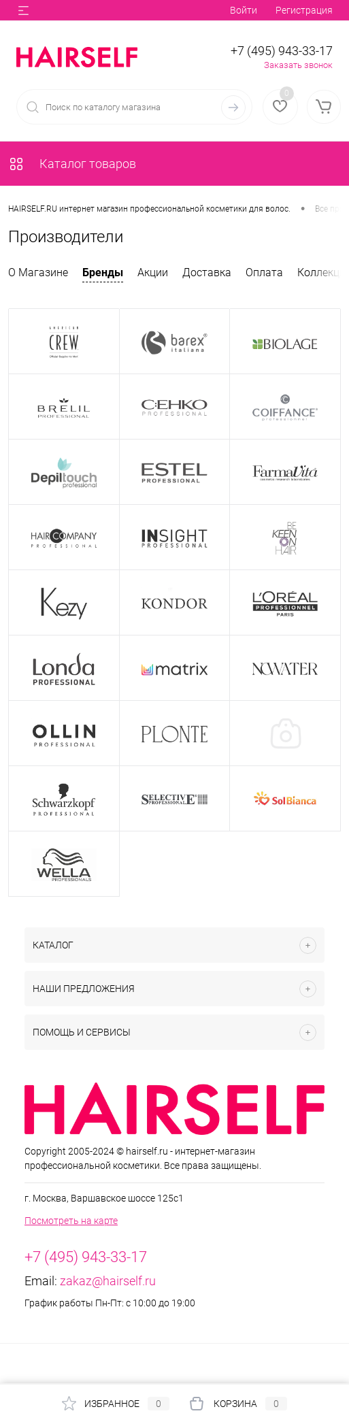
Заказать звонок (298, 65)
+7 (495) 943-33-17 (282, 51)
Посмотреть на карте (71, 1220)
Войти (243, 10)
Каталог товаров (72, 163)
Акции (152, 272)
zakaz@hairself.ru (108, 1281)
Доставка (206, 272)
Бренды (102, 272)
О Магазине (38, 272)
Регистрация (304, 10)
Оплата (264, 272)
